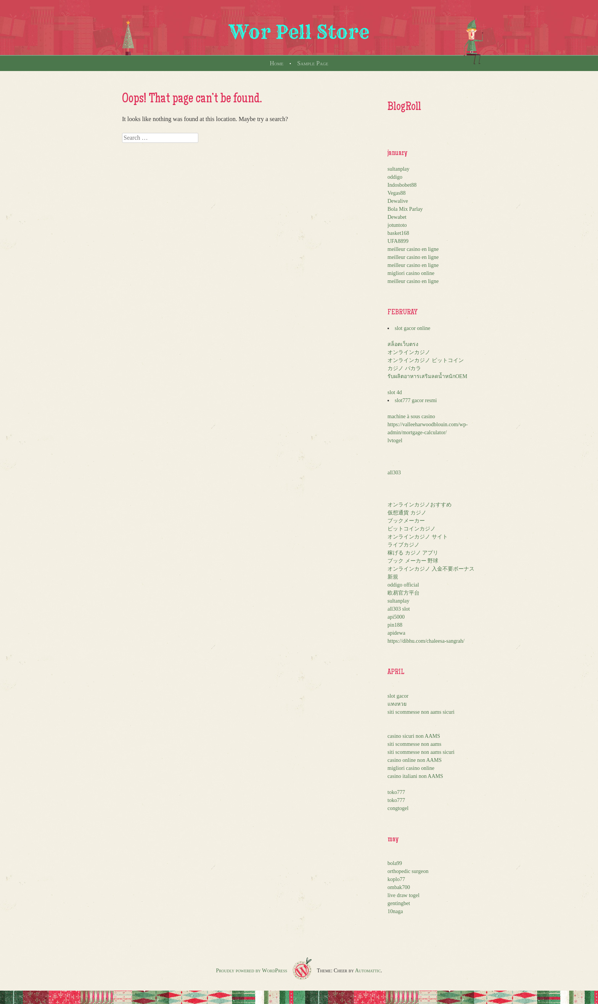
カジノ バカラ (404, 368)
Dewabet (397, 217)
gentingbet (398, 903)
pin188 (394, 625)
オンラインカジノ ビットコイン (425, 360)
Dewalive (397, 201)
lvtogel (394, 440)
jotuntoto (397, 225)
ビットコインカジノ (411, 529)
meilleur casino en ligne (413, 249)
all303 (394, 472)
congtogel (397, 808)
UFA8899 (397, 241)
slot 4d (394, 392)
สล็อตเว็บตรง (402, 344)
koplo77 (396, 879)
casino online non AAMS (414, 760)
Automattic (368, 970)
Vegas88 (396, 193)
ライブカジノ (403, 545)
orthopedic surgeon (407, 871)
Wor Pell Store (299, 32)
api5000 (396, 617)
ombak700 (398, 887)
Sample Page (312, 63)
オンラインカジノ (408, 352)
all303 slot (398, 609)
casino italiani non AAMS (415, 776)
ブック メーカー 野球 (412, 561)
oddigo (394, 177)
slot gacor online (412, 328)
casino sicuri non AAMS (413, 736)
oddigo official (403, 585)
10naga (395, 911)
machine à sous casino (411, 416)
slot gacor (397, 696)
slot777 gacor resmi (416, 400)
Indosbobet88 (401, 185)
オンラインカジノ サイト (417, 537)
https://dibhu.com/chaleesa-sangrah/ (426, 641)
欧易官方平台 (403, 593)
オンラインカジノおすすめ (419, 505)
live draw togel (403, 895)
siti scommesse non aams (414, 744)
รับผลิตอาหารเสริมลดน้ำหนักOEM (427, 376)
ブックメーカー (406, 521)
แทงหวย (397, 704)
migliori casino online (410, 273)
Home (276, 63)
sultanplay (398, 169)
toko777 (396, 792)
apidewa (396, 633)
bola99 (394, 863)
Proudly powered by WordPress (251, 970)
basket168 (398, 233)
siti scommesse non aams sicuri (421, 712)
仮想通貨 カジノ (406, 513)
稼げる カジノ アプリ (412, 553)
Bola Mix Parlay (405, 209)
